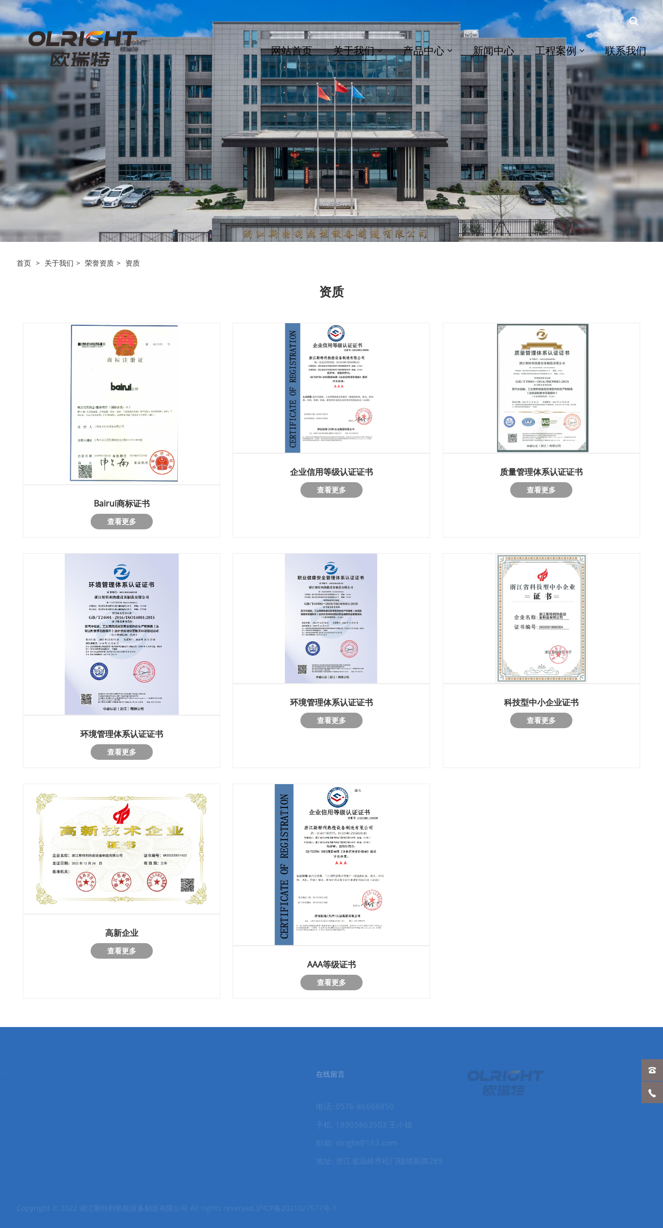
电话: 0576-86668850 (347, 1106)
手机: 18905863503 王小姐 (356, 1124)
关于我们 (59, 263)
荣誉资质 (99, 263)
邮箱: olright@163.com (348, 1142)
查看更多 (121, 521)
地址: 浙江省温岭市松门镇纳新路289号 (371, 1161)
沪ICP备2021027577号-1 (296, 1213)
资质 (132, 263)
